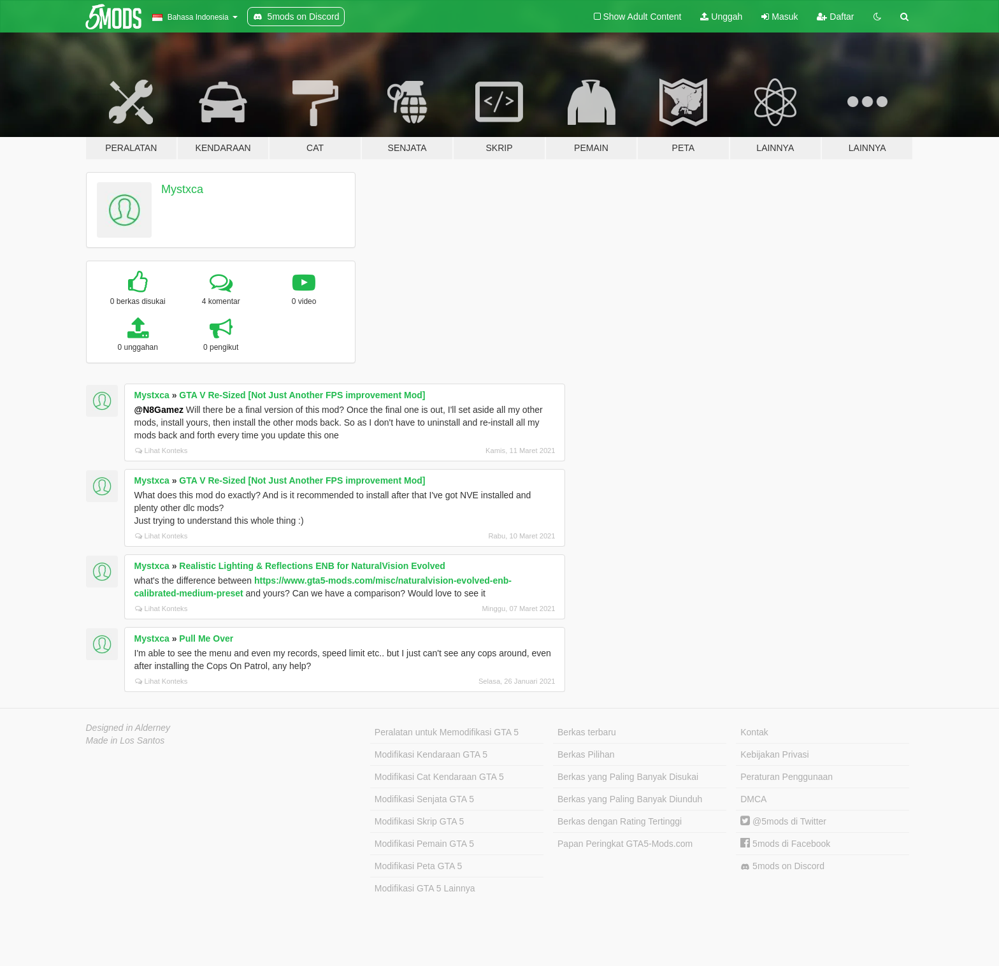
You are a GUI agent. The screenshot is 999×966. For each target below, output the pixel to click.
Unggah (721, 16)
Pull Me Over (206, 638)
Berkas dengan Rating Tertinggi (619, 821)
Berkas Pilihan (586, 754)
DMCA (753, 799)
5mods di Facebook (785, 843)
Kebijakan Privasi (774, 754)
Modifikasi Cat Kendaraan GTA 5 (439, 777)
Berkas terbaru (586, 732)
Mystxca (182, 189)
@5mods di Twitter (783, 821)
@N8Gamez (158, 410)
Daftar (835, 16)
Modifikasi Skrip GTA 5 (419, 821)
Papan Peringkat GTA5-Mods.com (625, 844)
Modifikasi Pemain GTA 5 (424, 844)
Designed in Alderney (128, 728)
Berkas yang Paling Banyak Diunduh (629, 799)
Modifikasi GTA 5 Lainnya (425, 888)
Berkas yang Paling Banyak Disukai (627, 777)
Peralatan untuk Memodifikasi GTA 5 (447, 732)
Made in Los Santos (125, 740)
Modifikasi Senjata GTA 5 (424, 799)
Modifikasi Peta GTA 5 (418, 866)
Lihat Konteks (161, 450)
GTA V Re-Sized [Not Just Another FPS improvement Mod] (302, 395)
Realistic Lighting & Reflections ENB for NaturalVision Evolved (312, 566)
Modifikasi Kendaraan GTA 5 (431, 754)
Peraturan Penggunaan (786, 777)
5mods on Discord (782, 866)
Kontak (754, 732)
